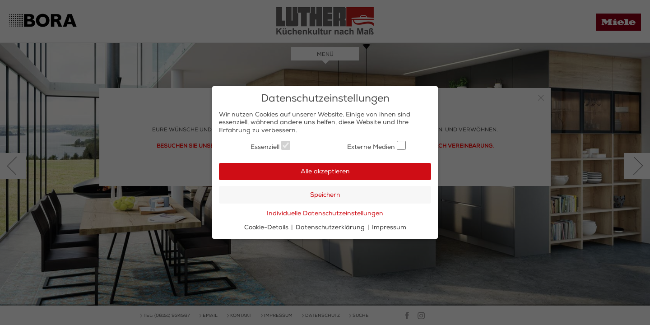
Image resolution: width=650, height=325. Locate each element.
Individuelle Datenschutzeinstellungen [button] (325, 213)
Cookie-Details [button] (267, 227)
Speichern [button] (325, 195)
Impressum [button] (389, 227)
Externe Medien (376, 146)
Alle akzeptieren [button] (325, 171)
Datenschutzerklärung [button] (331, 227)
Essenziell (270, 146)
